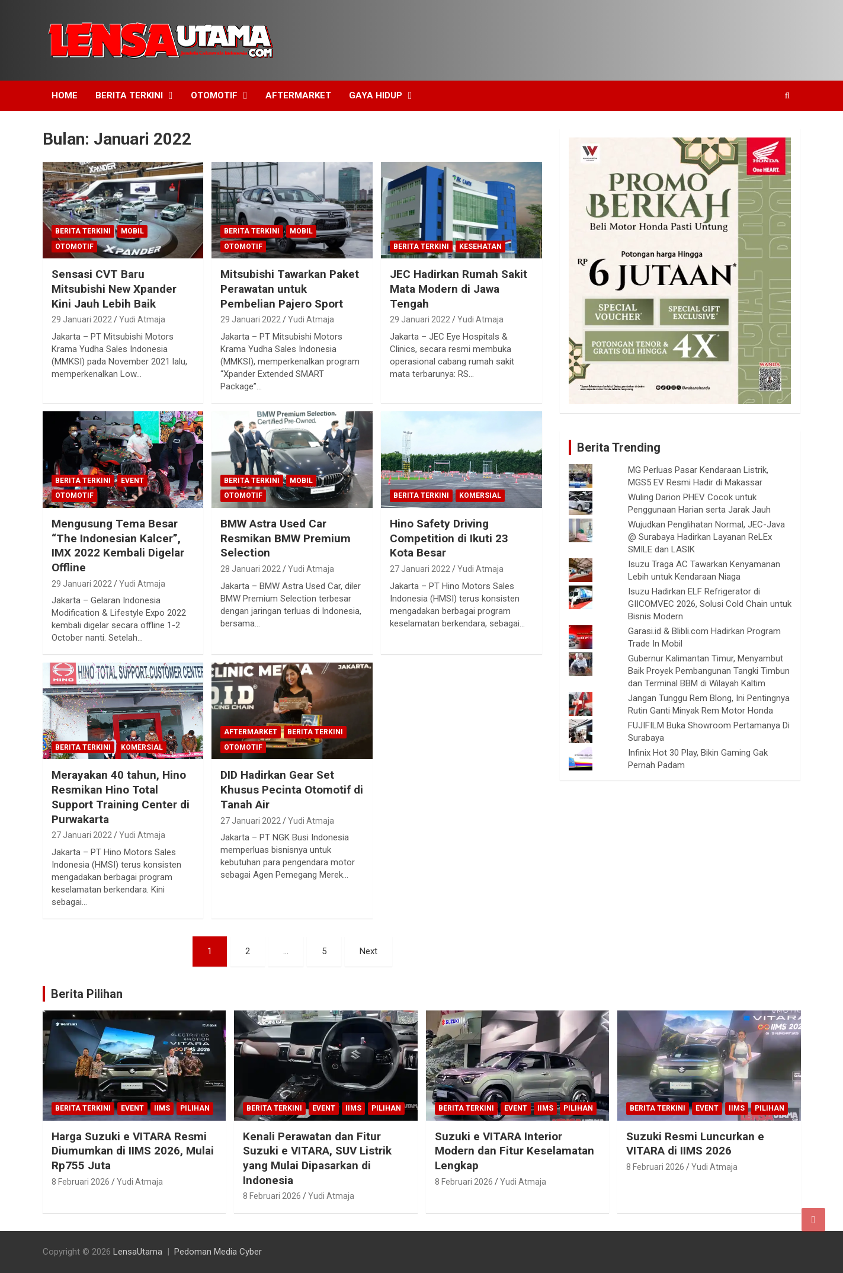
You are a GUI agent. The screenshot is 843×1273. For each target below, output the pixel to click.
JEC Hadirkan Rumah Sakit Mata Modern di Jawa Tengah (458, 288)
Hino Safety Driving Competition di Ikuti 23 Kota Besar (449, 538)
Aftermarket (298, 95)
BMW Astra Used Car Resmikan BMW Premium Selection (285, 538)
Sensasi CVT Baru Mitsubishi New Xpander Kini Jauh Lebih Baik (114, 288)
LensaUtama (137, 1251)
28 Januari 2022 (250, 569)
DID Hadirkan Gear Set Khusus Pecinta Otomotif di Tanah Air (291, 789)
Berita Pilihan (87, 994)
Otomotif (214, 95)
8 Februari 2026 (81, 1181)
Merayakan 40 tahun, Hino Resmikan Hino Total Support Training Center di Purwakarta (121, 797)
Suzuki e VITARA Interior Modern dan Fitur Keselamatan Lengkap (514, 1151)
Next (368, 951)
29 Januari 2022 (82, 319)
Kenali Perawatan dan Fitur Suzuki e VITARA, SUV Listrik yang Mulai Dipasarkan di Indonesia (317, 1158)
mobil (132, 231)
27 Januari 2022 (420, 569)
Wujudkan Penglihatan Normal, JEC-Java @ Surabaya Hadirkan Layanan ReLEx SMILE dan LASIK (706, 537)
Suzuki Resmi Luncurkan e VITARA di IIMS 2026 (695, 1144)
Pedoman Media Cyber (218, 1251)
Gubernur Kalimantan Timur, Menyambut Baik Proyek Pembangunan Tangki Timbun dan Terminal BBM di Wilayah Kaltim (709, 671)
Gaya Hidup (375, 95)
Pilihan (195, 1108)
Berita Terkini (129, 95)
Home (65, 95)
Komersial (480, 495)
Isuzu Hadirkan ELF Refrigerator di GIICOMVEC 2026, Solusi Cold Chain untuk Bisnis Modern (709, 604)
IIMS (162, 1108)
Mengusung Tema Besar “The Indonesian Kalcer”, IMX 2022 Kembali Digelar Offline (118, 545)
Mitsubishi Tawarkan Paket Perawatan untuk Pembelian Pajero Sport (289, 288)
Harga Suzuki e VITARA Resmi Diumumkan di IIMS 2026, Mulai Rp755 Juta (133, 1151)
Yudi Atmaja (142, 319)
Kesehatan (480, 246)
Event (132, 480)
